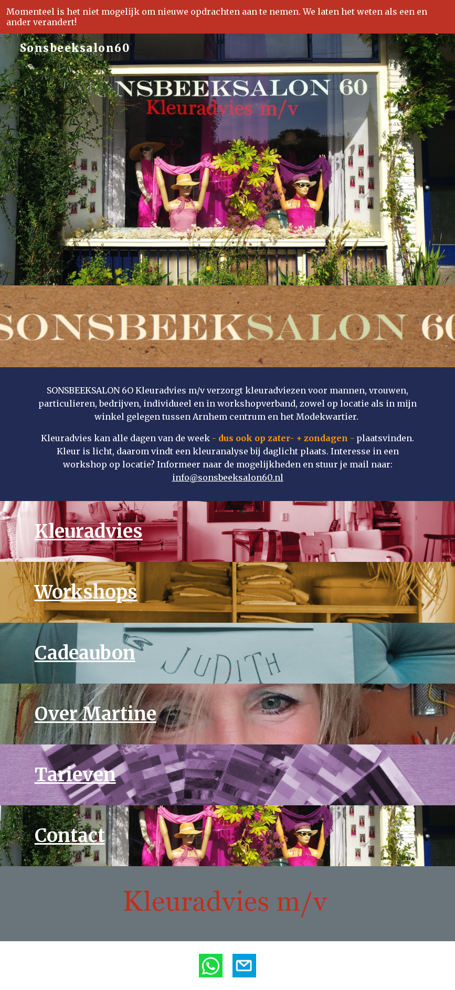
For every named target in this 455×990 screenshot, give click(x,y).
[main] (227, 434)
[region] (227, 17)
